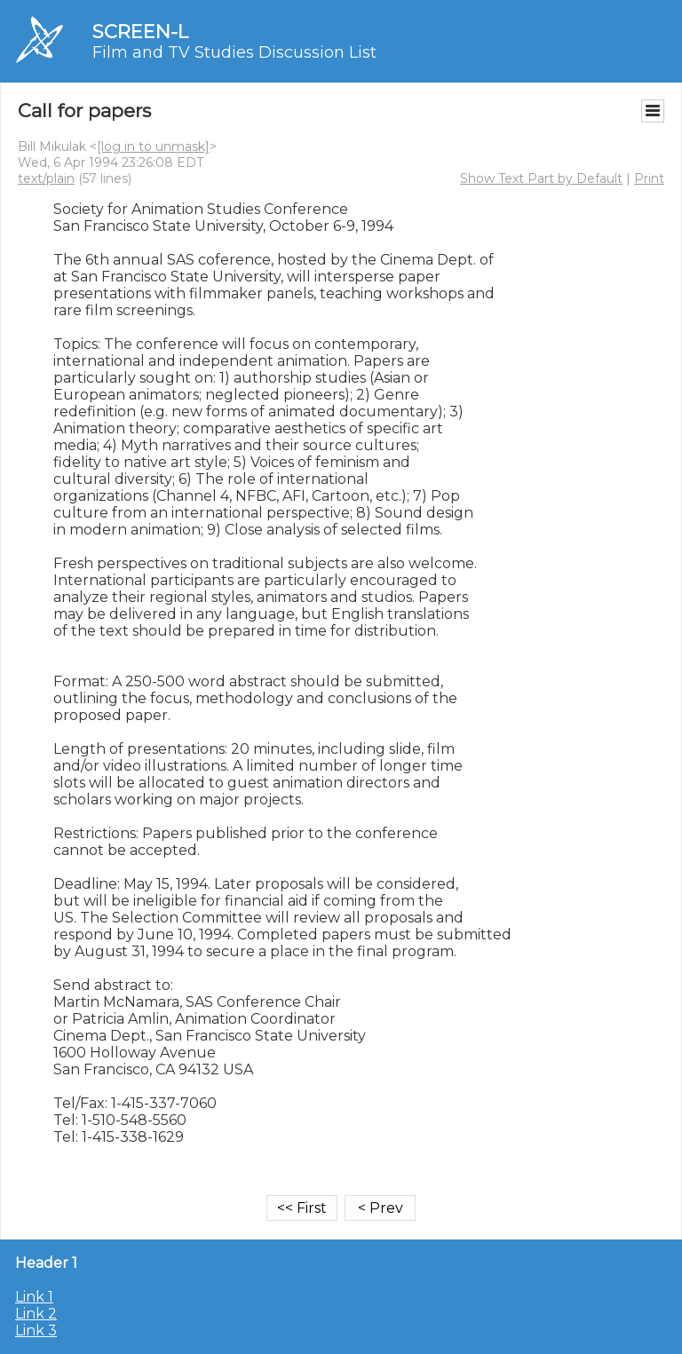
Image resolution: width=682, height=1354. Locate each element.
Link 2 (36, 1313)
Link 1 (34, 1296)
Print (649, 178)
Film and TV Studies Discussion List (234, 52)
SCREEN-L (140, 31)
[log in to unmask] (153, 146)
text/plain (46, 178)
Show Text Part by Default (541, 178)
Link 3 (36, 1330)
